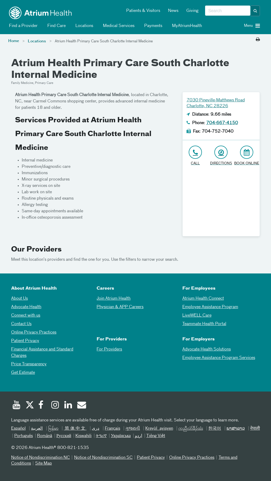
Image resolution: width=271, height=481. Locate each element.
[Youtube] (16, 405)
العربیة (37, 428)
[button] (255, 11)
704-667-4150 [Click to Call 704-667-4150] (222, 123)
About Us (19, 298)
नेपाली (255, 428)
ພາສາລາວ (236, 428)
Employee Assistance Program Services (218, 358)
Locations (83, 26)
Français (112, 428)
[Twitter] (29, 405)
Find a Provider (22, 26)
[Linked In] (68, 405)
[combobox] (227, 11)
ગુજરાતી (132, 428)
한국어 (214, 428)
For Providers (109, 349)
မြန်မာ (53, 428)
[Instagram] (55, 405)
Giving (192, 11)
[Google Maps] (221, 203)
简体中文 (75, 428)
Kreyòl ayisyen (159, 428)
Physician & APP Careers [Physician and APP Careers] (120, 307)
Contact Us (21, 324)
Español (18, 428)
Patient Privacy (25, 341)
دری (95, 428)
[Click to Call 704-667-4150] (195, 156)
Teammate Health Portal (204, 324)
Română (44, 436)
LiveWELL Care (196, 315)
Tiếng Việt (155, 436)
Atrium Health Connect (203, 298)
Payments (152, 26)
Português (23, 436)
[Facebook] (42, 405)
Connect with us (25, 315)
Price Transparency (29, 364)
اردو (138, 436)
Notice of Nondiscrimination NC (40, 458)
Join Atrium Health (113, 298)
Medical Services (117, 26)
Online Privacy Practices (33, 332)
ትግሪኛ (101, 436)
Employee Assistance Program (210, 307)
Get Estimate (23, 373)
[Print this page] (258, 39)
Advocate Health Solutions (206, 349)
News (173, 11)
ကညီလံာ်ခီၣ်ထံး (190, 428)
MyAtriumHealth (186, 26)
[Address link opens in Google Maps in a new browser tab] (221, 156)
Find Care (56, 26)
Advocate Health (26, 307)
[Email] (81, 405)
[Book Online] (247, 156)
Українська (121, 436)
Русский (63, 436)
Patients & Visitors (143, 11)
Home (13, 41)
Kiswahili (83, 436)
